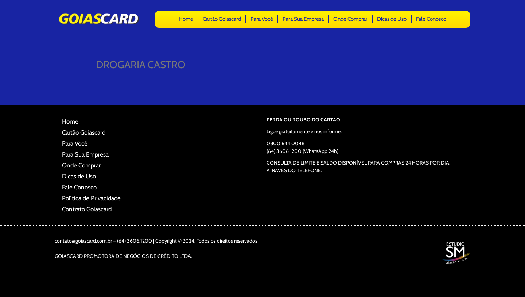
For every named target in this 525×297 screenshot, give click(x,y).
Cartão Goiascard (222, 19)
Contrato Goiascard (87, 209)
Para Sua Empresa (303, 19)
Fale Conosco (431, 19)
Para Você (261, 19)
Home (186, 19)
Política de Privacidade (91, 198)
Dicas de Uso (392, 19)
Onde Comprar (350, 19)
